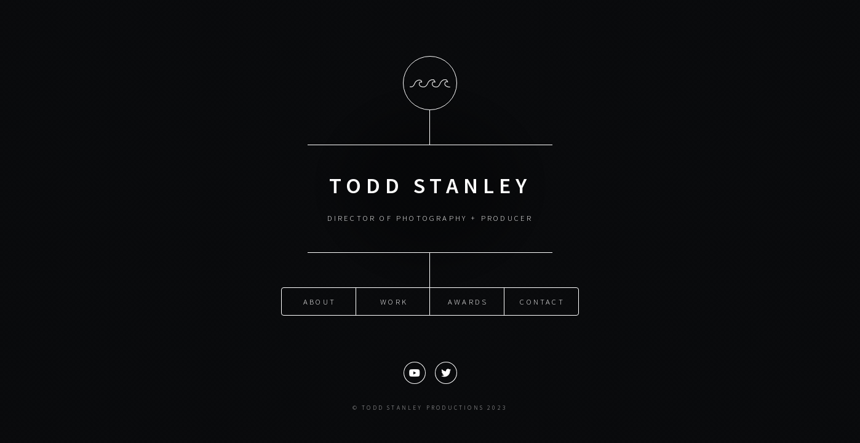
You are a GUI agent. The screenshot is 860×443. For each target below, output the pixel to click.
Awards (468, 301)
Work (394, 301)
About (319, 301)
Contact (542, 301)
